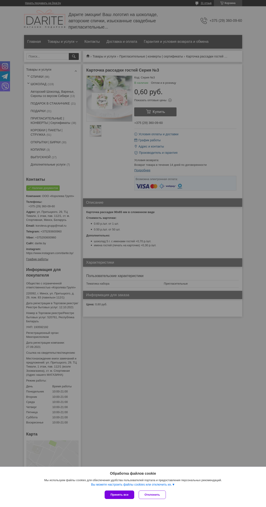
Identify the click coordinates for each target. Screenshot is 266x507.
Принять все (119, 494)
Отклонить (152, 494)
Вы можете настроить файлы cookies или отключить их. (131, 484)
